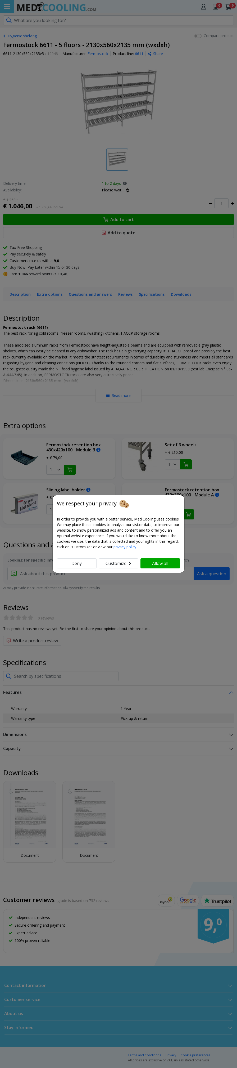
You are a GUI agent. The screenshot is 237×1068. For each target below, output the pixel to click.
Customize (118, 563)
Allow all (160, 563)
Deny (76, 563)
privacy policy (124, 546)
